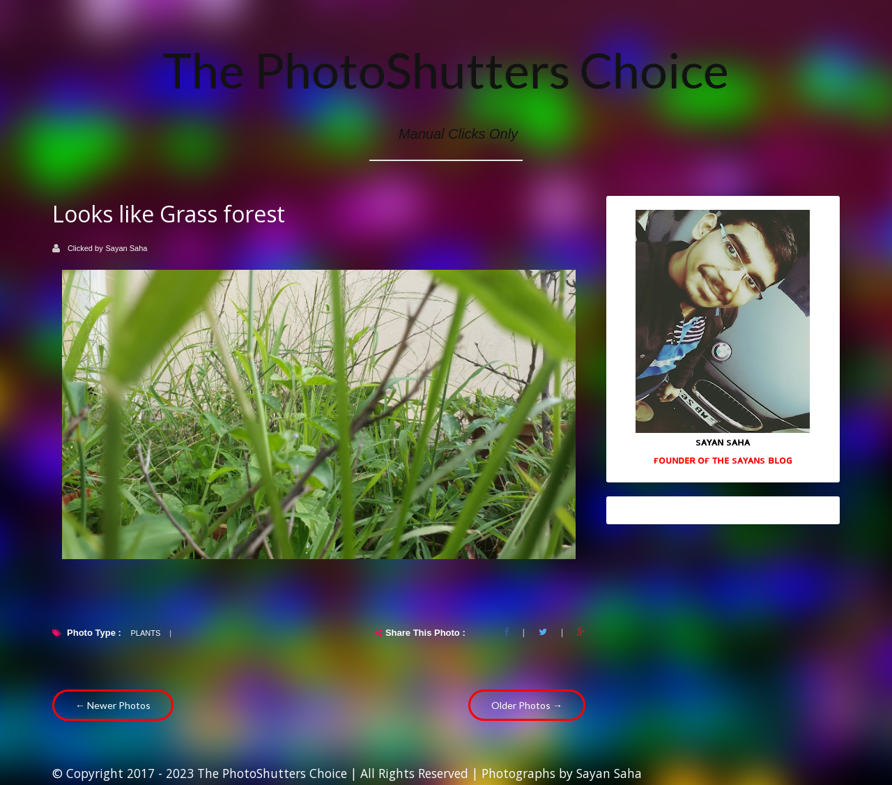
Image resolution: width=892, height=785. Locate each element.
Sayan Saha (127, 248)
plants (145, 633)
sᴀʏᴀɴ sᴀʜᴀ (722, 441)
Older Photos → (526, 705)
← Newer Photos (113, 705)
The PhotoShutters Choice (446, 69)
